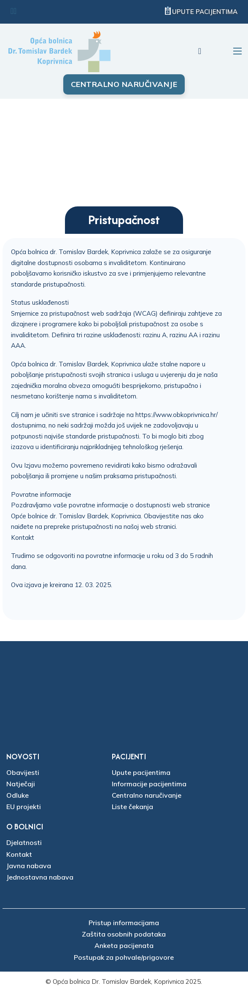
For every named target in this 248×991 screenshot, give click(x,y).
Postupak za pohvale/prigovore (124, 957)
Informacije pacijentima (149, 784)
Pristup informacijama (124, 922)
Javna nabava (28, 865)
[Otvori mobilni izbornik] (237, 51)
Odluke (17, 795)
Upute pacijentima (204, 12)
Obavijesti (22, 772)
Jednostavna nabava (39, 877)
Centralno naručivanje (124, 84)
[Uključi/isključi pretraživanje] (199, 51)
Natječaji (20, 784)
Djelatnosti (24, 842)
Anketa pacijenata (124, 945)
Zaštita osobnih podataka (124, 934)
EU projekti (23, 806)
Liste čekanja (132, 806)
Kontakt (22, 537)
